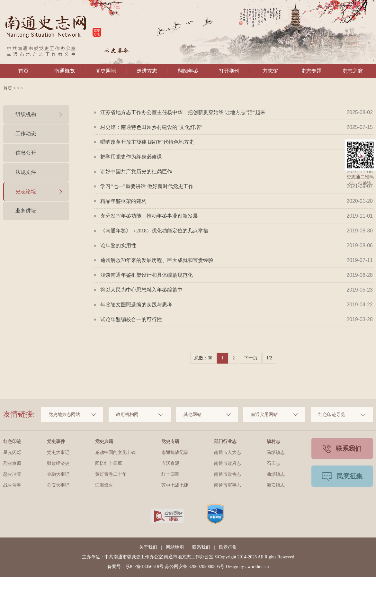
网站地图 (175, 547)
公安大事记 (58, 485)
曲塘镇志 (276, 474)
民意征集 (228, 547)
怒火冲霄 (12, 474)
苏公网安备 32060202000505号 (195, 566)
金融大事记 (58, 474)
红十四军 (170, 474)
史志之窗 (352, 71)
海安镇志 (276, 485)
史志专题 (311, 71)
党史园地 (105, 71)
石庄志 (273, 463)
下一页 (250, 358)
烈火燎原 (12, 463)
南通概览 (64, 71)
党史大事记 (58, 452)
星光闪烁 (12, 452)
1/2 (269, 358)
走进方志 (147, 71)
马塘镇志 (276, 452)
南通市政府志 (227, 463)
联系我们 (201, 547)
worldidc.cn (258, 566)
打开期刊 (229, 71)
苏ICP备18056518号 (144, 566)
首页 (23, 71)
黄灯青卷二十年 (111, 474)
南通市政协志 (227, 474)
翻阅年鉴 (188, 71)
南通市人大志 (227, 452)
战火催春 (12, 485)
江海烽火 (104, 485)
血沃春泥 (170, 463)
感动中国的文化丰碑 (115, 452)
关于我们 (148, 547)
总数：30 (203, 358)
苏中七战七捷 (174, 485)
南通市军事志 (227, 485)
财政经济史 (58, 463)
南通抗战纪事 (174, 452)
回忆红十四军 (108, 463)
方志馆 (270, 71)
